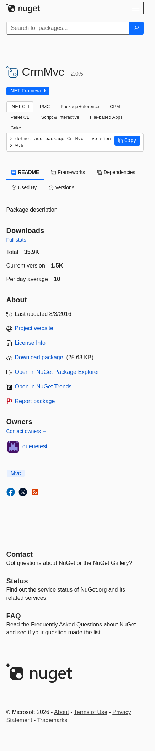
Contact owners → (26, 431)
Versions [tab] (61, 187)
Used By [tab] (24, 187)
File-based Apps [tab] (106, 117)
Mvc (16, 473)
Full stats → (19, 240)
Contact (19, 554)
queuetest (34, 446)
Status (17, 581)
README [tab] (25, 172)
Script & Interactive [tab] (60, 117)
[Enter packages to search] (67, 28)
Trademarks (52, 720)
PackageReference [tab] (79, 106)
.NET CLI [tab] (20, 106)
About (61, 712)
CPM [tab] (115, 106)
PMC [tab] (45, 106)
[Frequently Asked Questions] (13, 616)
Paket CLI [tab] (21, 117)
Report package (35, 401)
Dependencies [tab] (116, 172)
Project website (34, 328)
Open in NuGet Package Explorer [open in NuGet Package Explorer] (57, 372)
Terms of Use (90, 712)
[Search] (136, 28)
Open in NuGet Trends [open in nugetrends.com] (43, 387)
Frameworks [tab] (68, 172)
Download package (39, 357)
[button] (127, 141)
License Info (30, 343)
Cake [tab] (16, 128)
